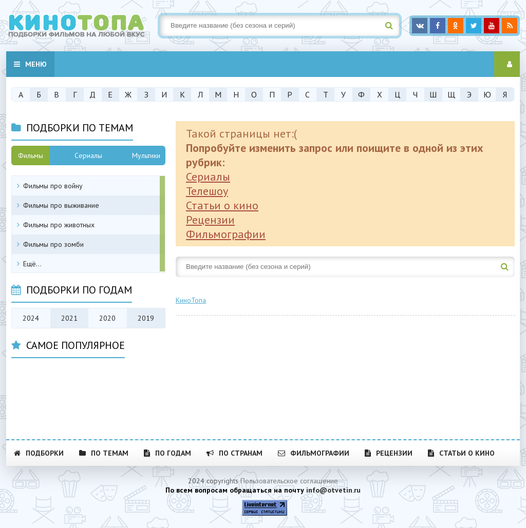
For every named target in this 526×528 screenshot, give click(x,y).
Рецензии (210, 219)
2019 (146, 318)
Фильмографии (226, 234)
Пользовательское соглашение (289, 480)
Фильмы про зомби (53, 244)
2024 (31, 318)
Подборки (39, 453)
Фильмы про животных (59, 224)
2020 (107, 318)
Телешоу (207, 191)
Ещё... (32, 263)
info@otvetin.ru (333, 490)
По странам (234, 453)
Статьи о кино (222, 205)
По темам (103, 453)
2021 (69, 318)
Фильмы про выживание (61, 205)
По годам (167, 453)
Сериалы (208, 176)
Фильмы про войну (53, 185)
